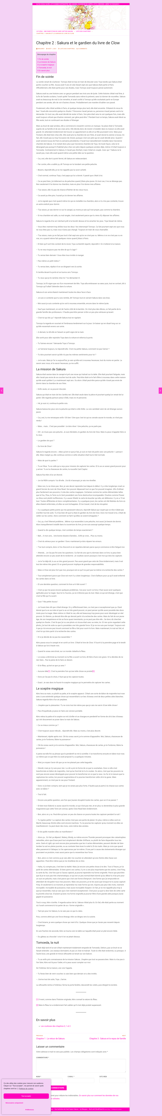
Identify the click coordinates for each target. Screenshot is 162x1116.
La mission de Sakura (46, 62)
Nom (38, 1077)
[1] (49, 671)
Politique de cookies (26, 1095)
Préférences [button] (38, 1110)
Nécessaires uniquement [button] (14, 1110)
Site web (103, 1077)
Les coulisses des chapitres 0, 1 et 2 (56, 1026)
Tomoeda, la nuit (44, 68)
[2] (93, 671)
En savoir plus (43, 70)
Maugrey (40, 48)
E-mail (71, 1077)
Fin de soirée (43, 59)
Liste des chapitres (66, 48)
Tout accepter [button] (26, 1103)
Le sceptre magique (45, 65)
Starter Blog (108, 1108)
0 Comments (81, 48)
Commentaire (42, 1058)
